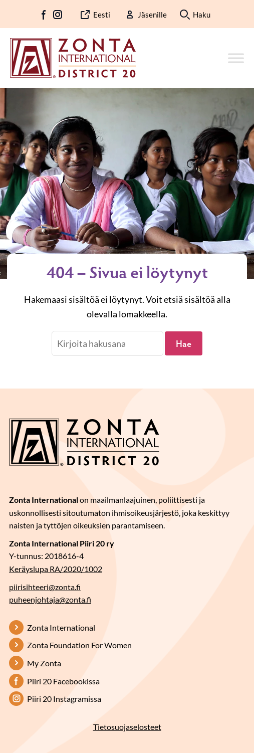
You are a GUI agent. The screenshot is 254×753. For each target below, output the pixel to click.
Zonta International (61, 627)
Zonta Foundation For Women (79, 645)
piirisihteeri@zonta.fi (45, 587)
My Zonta (44, 663)
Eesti (101, 14)
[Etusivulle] (73, 57)
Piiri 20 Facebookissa (63, 681)
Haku (201, 14)
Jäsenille (152, 14)
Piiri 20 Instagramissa (64, 698)
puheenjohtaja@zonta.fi (50, 599)
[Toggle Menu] (236, 58)
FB (44, 15)
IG (58, 15)
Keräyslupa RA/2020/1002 (55, 569)
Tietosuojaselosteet (127, 726)
